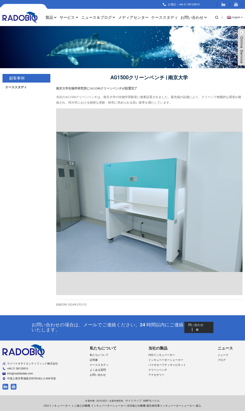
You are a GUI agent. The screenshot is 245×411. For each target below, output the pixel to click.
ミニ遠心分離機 (80, 405)
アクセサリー (156, 374)
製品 (51, 17)
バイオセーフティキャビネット (167, 364)
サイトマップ (133, 400)
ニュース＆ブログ (98, 17)
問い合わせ (195, 327)
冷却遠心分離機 (136, 405)
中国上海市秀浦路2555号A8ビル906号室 (29, 378)
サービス (69, 17)
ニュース (223, 354)
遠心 (198, 405)
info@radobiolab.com (17, 373)
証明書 (94, 359)
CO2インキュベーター (161, 354)
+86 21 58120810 (15, 368)
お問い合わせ (193, 17)
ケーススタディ (164, 17)
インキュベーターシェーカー (165, 359)
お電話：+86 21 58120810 (184, 4)
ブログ (222, 359)
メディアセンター (133, 17)
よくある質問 (98, 369)
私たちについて (99, 354)
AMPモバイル (151, 400)
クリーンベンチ (157, 369)
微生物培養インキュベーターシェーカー (170, 405)
